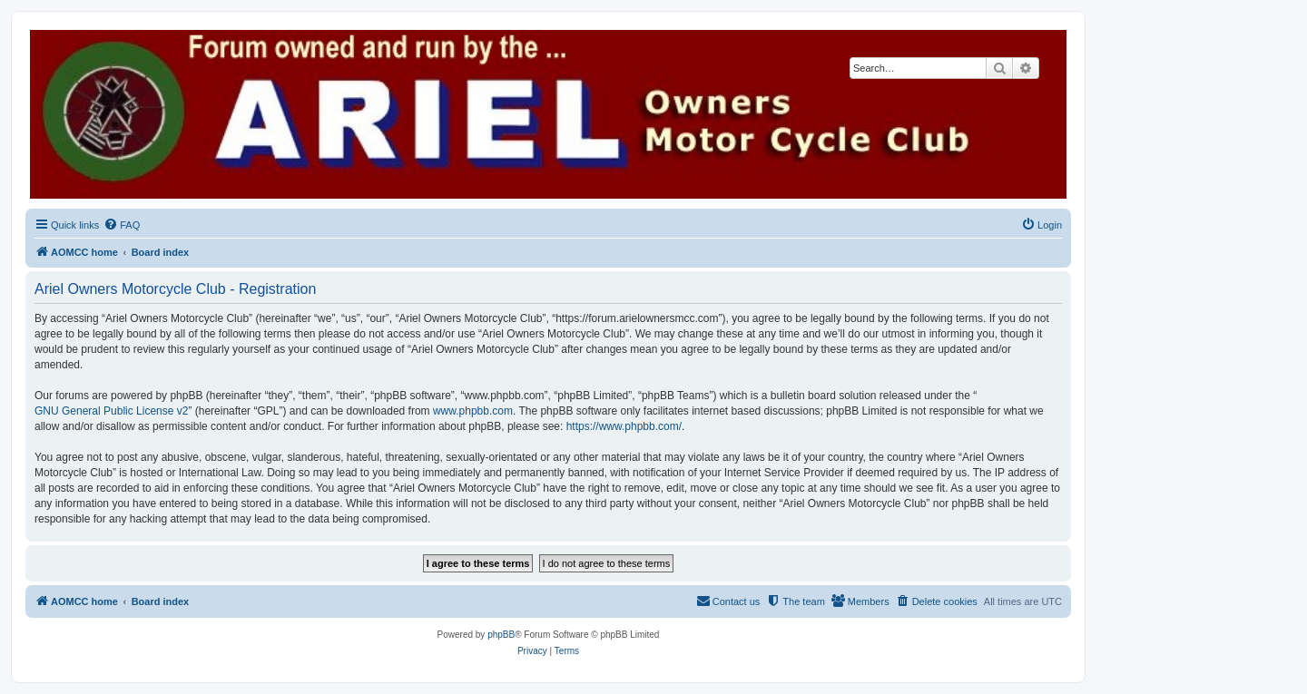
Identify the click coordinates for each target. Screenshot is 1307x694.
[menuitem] (121, 225)
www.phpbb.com (473, 411)
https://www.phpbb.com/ (624, 426)
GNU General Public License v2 (111, 411)
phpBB (501, 635)
